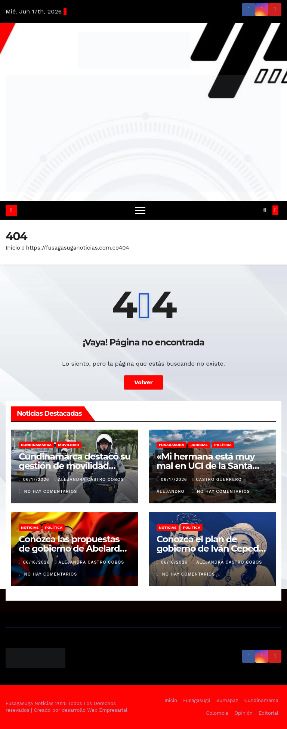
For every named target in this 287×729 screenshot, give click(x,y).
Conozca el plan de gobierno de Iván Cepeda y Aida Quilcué (210, 548)
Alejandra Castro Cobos (89, 479)
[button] (264, 210)
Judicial (199, 445)
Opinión (243, 713)
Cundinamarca (36, 445)
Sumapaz (227, 700)
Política (223, 445)
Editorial (268, 713)
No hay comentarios (50, 491)
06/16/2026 (37, 562)
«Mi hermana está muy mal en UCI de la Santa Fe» (205, 466)
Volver (143, 382)
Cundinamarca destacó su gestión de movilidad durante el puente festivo (74, 466)
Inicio (13, 247)
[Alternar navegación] (140, 210)
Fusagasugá (171, 445)
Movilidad (68, 445)
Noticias (29, 527)
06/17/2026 (37, 479)
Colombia (217, 713)
